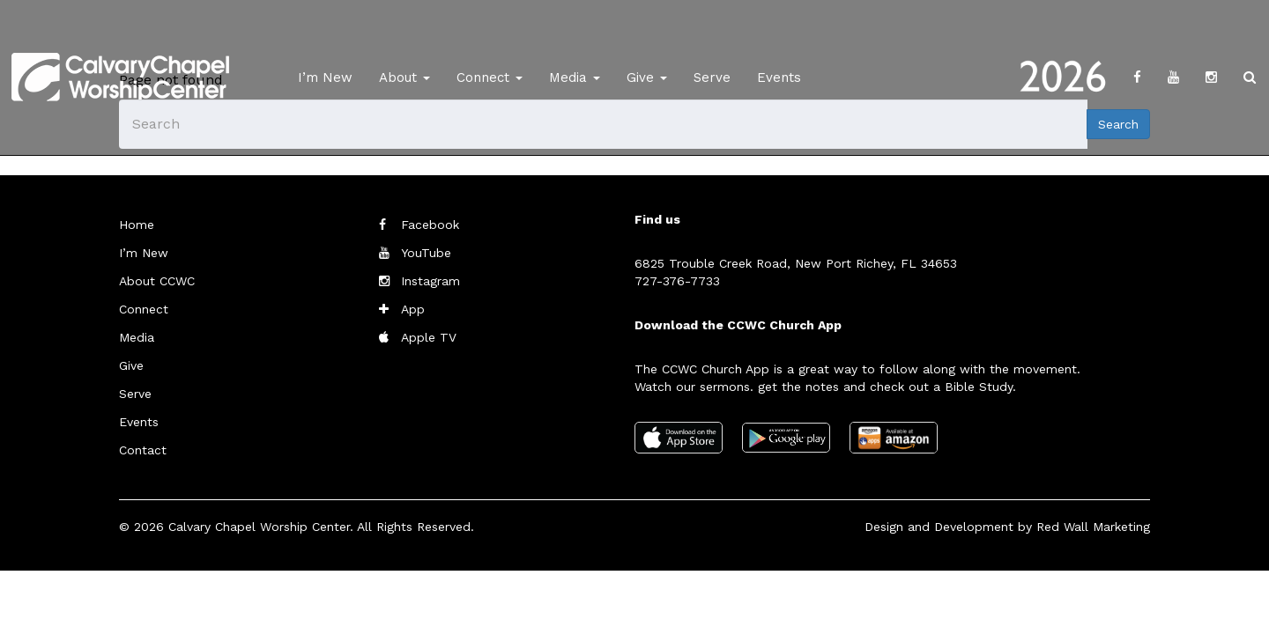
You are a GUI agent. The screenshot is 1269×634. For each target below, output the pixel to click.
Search (1118, 124)
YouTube (426, 253)
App (413, 309)
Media (574, 77)
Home (136, 224)
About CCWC (157, 281)
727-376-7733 (677, 281)
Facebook (430, 224)
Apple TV (428, 337)
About (404, 77)
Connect (489, 77)
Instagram (430, 281)
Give (647, 77)
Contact (143, 450)
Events (779, 77)
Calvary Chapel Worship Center (259, 527)
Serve (712, 77)
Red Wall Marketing (1093, 527)
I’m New (325, 77)
